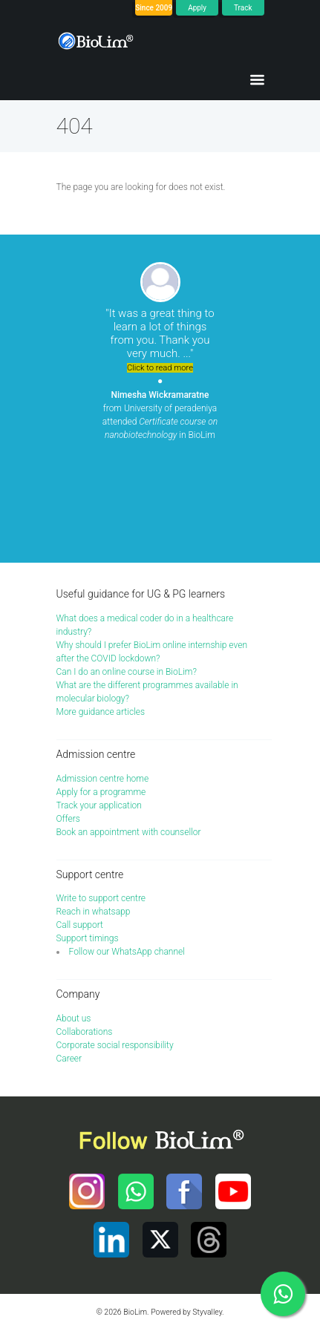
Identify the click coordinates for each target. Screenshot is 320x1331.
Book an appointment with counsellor (128, 832)
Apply (197, 8)
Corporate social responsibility (115, 1045)
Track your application (99, 805)
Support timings (87, 938)
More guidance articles (101, 712)
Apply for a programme (101, 792)
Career (69, 1058)
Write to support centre (101, 898)
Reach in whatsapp (93, 911)
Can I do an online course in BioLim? (126, 672)
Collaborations (84, 1032)
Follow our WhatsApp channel (127, 951)
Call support (79, 925)
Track (243, 8)
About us (73, 1018)
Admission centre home (102, 779)
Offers (68, 819)
